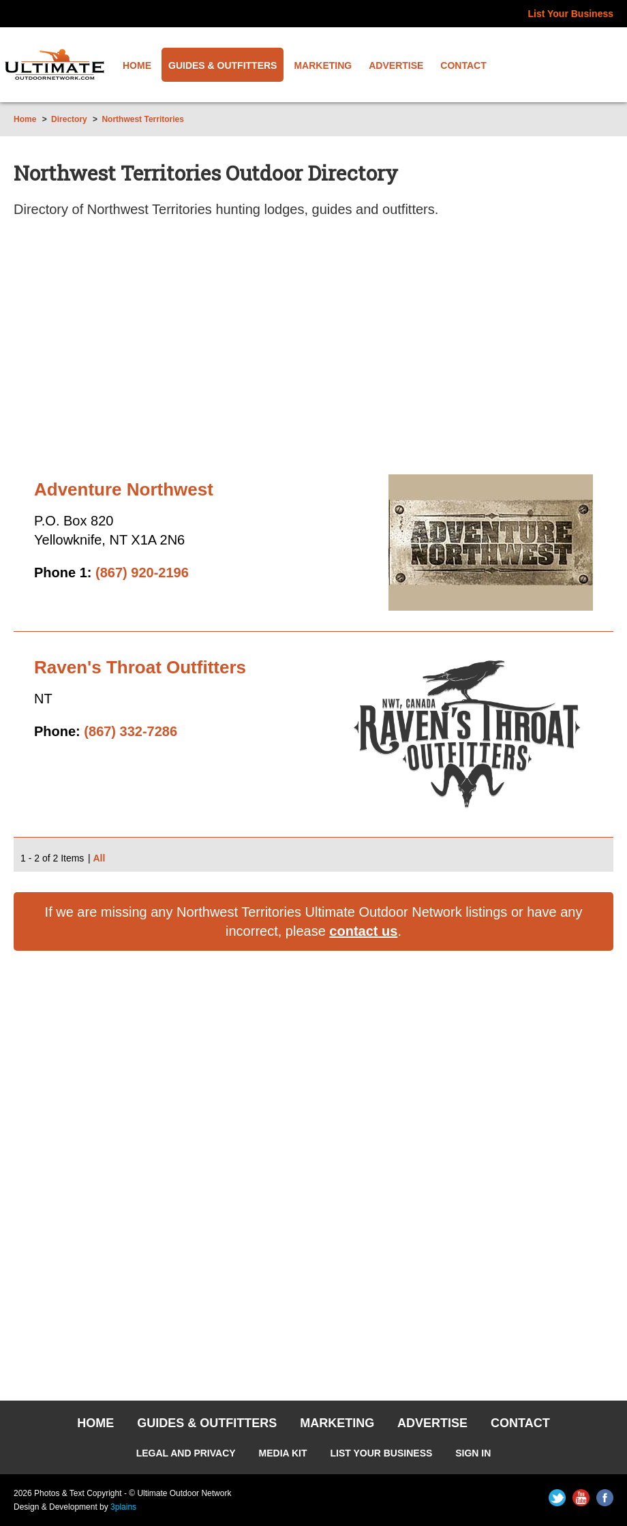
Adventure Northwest (123, 489)
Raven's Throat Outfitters (140, 667)
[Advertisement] (313, 351)
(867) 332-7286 (130, 731)
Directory (69, 119)
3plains (123, 1507)
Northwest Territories (142, 119)
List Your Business (570, 13)
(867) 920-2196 (142, 572)
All (99, 858)
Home (25, 119)
